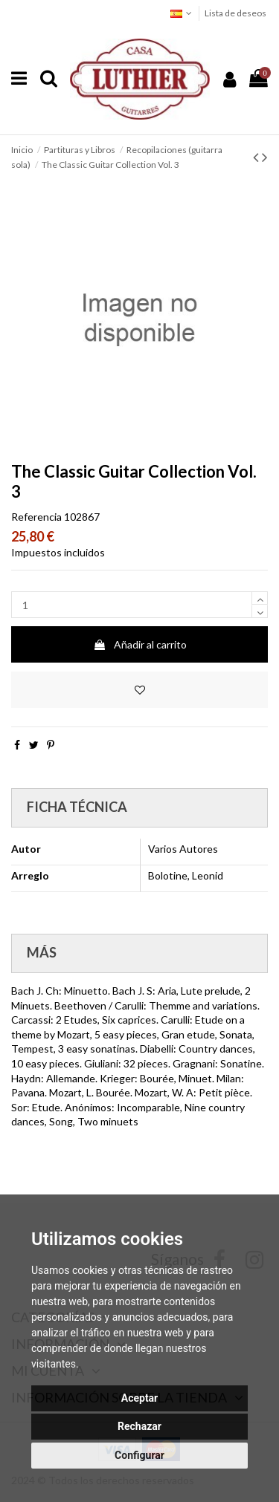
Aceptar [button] (139, 1398)
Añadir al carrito (140, 644)
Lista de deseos (235, 13)
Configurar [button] (139, 1455)
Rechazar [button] (139, 1426)
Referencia (36, 516)
